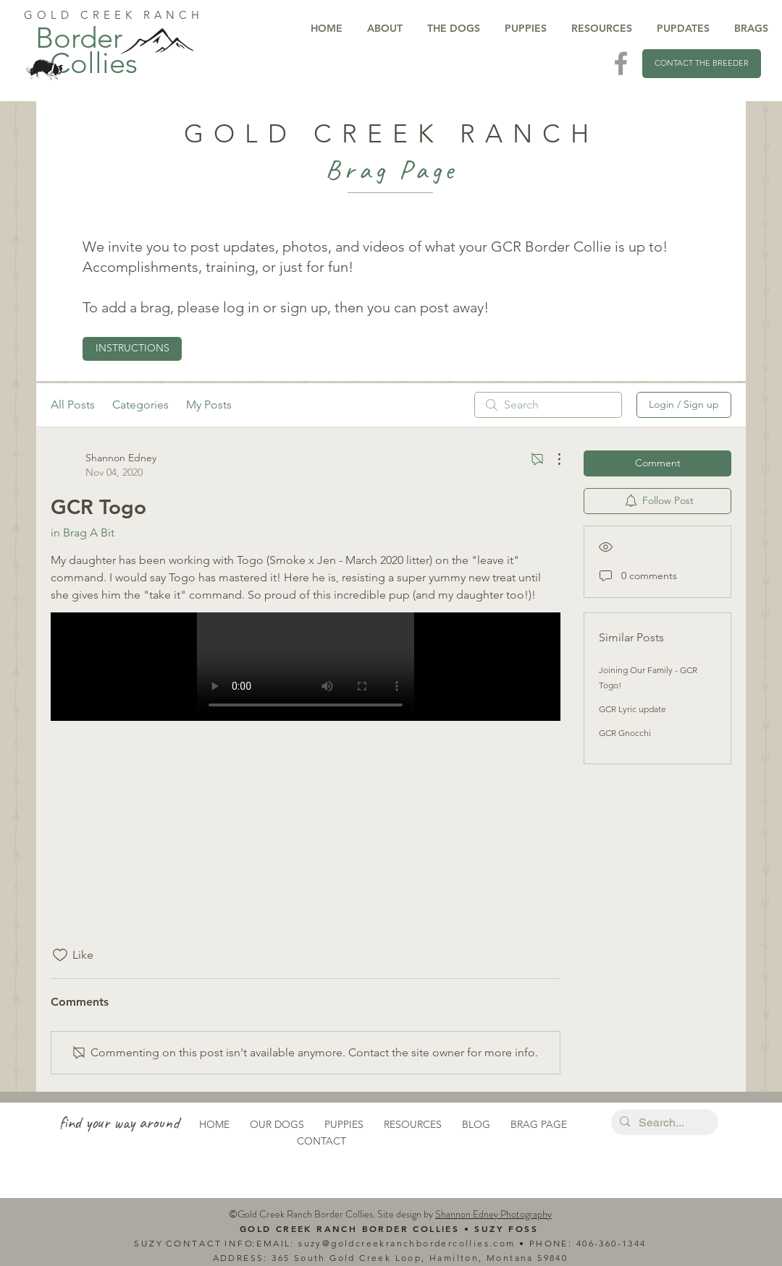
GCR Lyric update (632, 708)
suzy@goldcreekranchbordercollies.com (406, 1243)
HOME (214, 1124)
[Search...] (663, 1123)
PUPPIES (343, 1124)
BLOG (476, 1124)
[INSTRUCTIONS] (132, 349)
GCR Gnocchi (625, 732)
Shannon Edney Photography (493, 1214)
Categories (140, 404)
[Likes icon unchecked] (60, 955)
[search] (548, 405)
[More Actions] (551, 459)
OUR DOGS (277, 1124)
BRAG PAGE (538, 1124)
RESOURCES (413, 1124)
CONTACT (321, 1140)
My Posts (209, 404)
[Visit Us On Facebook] (620, 63)
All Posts (73, 404)
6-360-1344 (618, 1243)
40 (582, 1243)
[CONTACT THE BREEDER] (701, 63)
